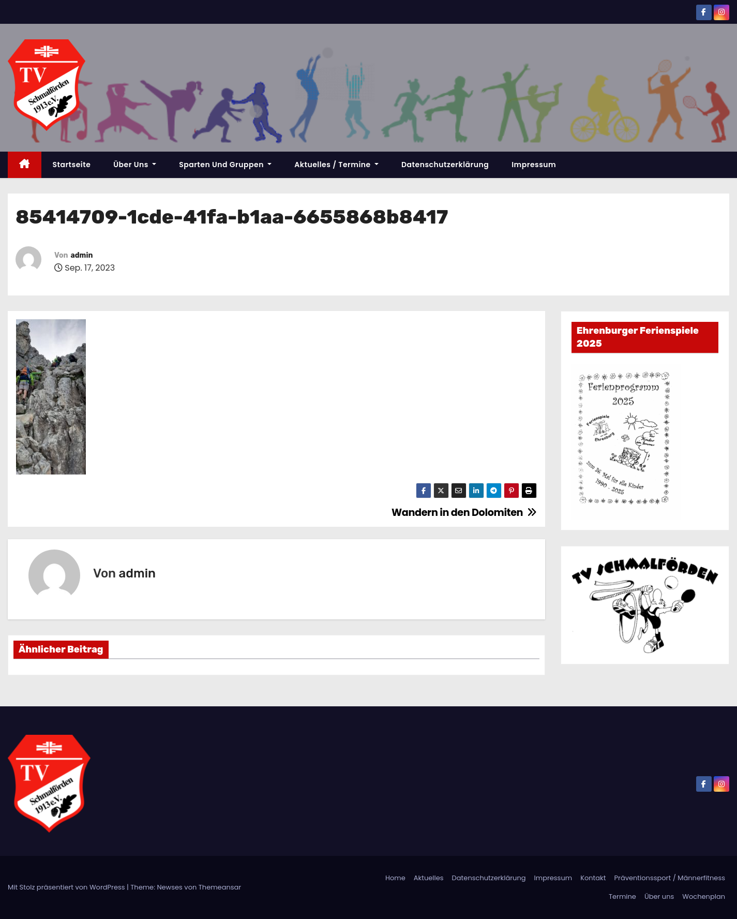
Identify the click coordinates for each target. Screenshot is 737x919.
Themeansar (220, 887)
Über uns (134, 164)
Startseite (72, 164)
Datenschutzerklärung (445, 164)
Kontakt (593, 878)
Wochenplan (703, 896)
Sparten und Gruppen (225, 164)
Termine (622, 896)
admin (81, 255)
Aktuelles (429, 878)
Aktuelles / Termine (336, 164)
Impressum (534, 164)
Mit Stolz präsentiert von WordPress (67, 887)
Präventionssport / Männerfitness (670, 878)
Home (395, 878)
